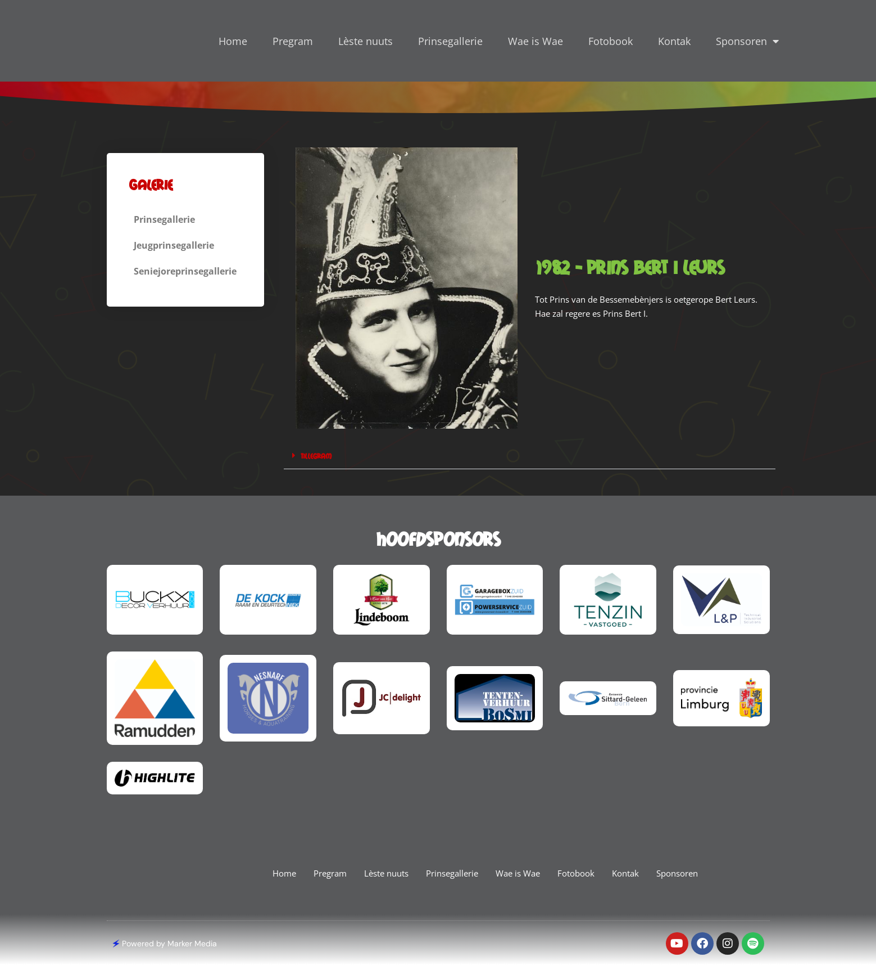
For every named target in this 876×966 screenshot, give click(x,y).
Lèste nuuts (365, 41)
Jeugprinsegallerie (180, 245)
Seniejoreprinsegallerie (191, 271)
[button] (529, 456)
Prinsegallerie (450, 41)
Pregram (293, 41)
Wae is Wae (535, 41)
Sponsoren (747, 41)
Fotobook (610, 41)
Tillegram (317, 456)
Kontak (674, 41)
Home (233, 41)
